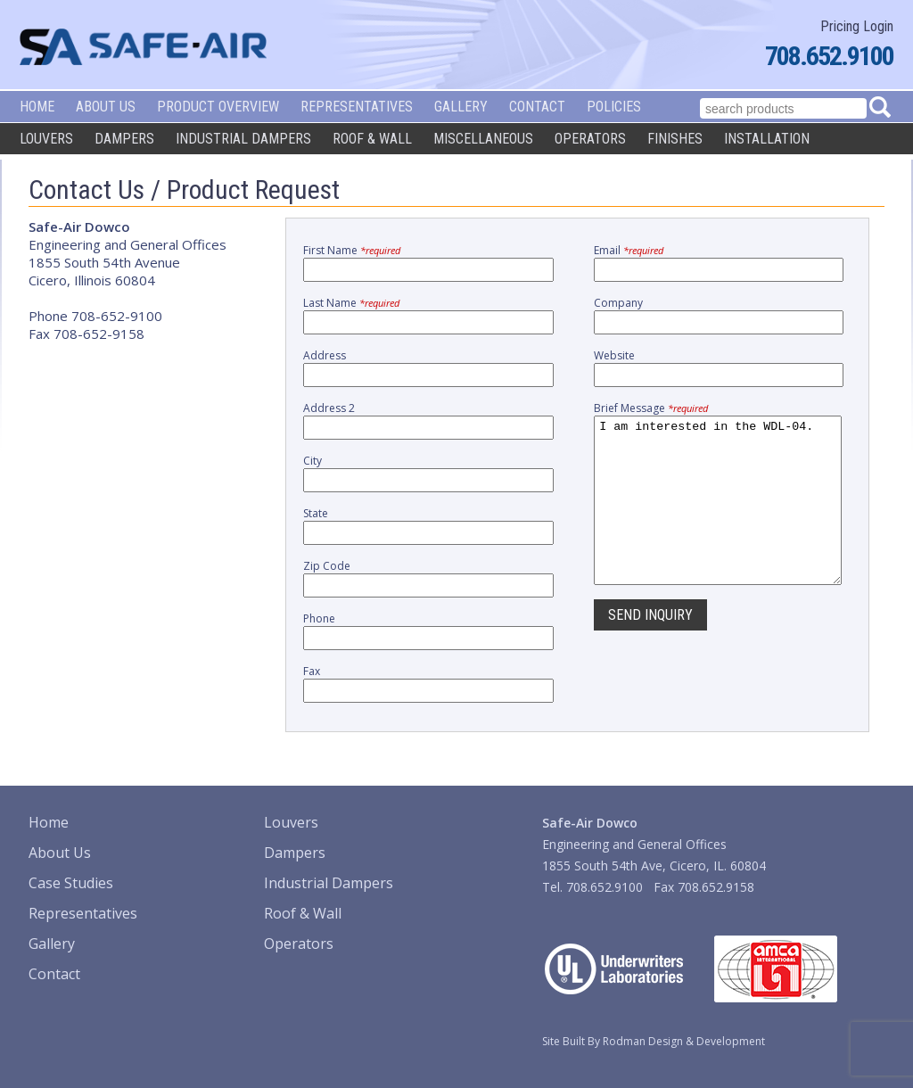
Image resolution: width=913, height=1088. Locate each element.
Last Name (351, 302)
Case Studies (71, 883)
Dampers (124, 138)
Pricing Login (856, 26)
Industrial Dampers (243, 138)
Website (614, 355)
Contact (537, 106)
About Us (106, 106)
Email (628, 250)
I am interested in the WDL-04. (718, 516)
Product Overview (218, 106)
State (315, 513)
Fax (311, 671)
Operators (590, 138)
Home (37, 106)
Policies (614, 106)
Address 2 (329, 408)
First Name (351, 250)
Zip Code (326, 565)
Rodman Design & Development (684, 1041)
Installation (767, 138)
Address (324, 355)
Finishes (675, 138)
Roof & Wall (372, 138)
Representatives (356, 106)
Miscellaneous (483, 138)
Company (618, 302)
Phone (319, 618)
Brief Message (651, 408)
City (312, 460)
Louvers (46, 138)
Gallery (461, 106)
